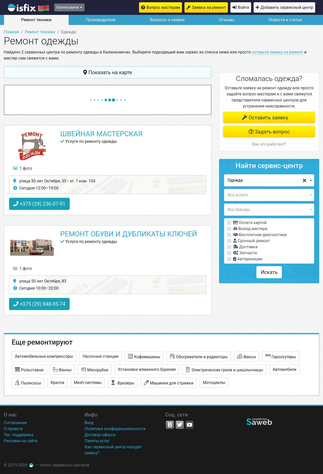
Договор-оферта (100, 434)
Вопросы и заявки (167, 19)
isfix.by (28, 7)
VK (170, 425)
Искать (269, 272)
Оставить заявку (265, 118)
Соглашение (15, 422)
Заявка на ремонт (209, 7)
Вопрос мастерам (163, 7)
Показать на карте (107, 72)
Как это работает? (269, 144)
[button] (269, 180)
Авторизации (247, 259)
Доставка (245, 246)
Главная (11, 32)
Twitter (180, 425)
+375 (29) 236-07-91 (39, 204)
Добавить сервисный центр (286, 7)
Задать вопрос (269, 132)
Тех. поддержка (19, 434)
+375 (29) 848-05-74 (39, 304)
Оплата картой (249, 222)
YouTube (189, 425)
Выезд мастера (250, 228)
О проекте (13, 428)
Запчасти (245, 252)
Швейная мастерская (101, 134)
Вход (89, 422)
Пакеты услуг (97, 440)
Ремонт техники (36, 19)
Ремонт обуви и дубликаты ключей (128, 234)
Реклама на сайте (20, 440)
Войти (243, 7)
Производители (101, 19)
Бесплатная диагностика (260, 234)
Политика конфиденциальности (115, 428)
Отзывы (226, 19)
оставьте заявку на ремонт (277, 52)
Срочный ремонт (251, 240)
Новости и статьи (285, 19)
